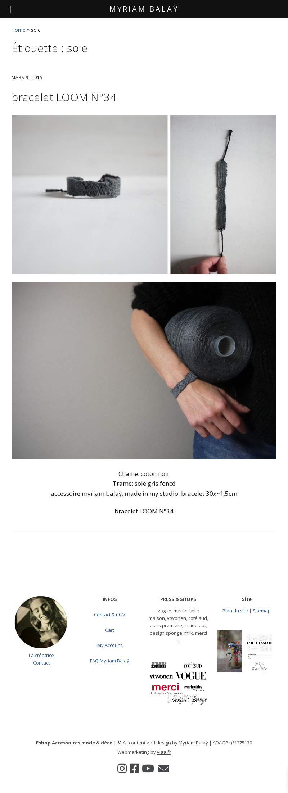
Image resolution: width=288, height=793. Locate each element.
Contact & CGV (109, 614)
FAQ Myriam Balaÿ (109, 660)
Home (19, 29)
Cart (109, 630)
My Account (109, 645)
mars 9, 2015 (27, 77)
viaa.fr (164, 752)
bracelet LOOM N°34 (64, 97)
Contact (41, 663)
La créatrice (41, 655)
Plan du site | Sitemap (246, 610)
